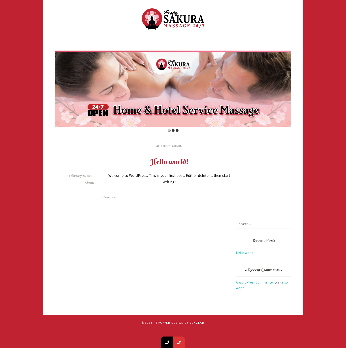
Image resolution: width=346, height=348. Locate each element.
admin (89, 183)
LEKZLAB (197, 323)
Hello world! (169, 161)
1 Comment (109, 197)
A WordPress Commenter (255, 282)
